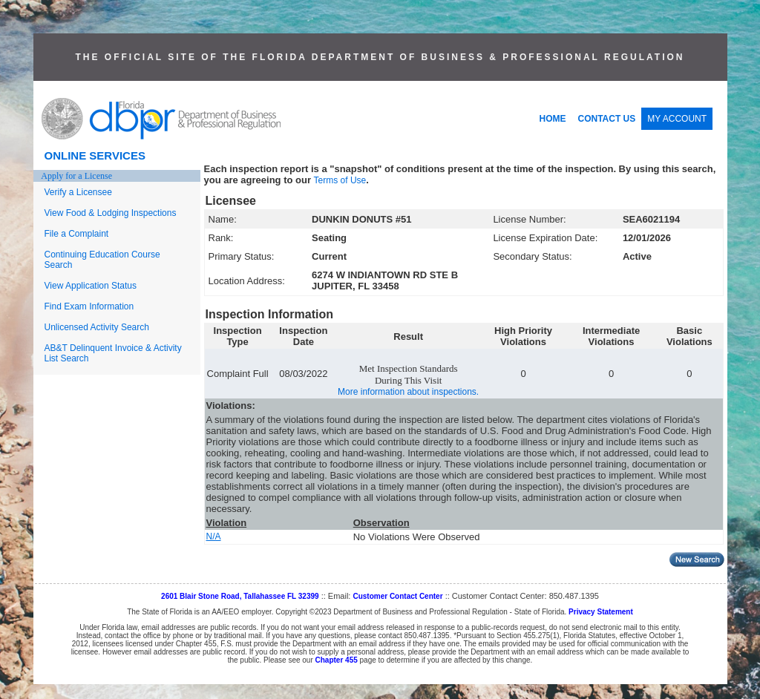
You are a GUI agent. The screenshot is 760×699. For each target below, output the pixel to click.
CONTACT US (607, 119)
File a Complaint (77, 234)
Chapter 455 (336, 660)
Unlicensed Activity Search (97, 327)
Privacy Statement (601, 612)
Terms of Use (340, 180)
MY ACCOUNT (677, 119)
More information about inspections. (408, 392)
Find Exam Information (89, 306)
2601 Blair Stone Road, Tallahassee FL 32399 (240, 596)
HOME (553, 119)
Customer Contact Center (397, 596)
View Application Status (91, 285)
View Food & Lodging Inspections (111, 213)
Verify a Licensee (78, 192)
